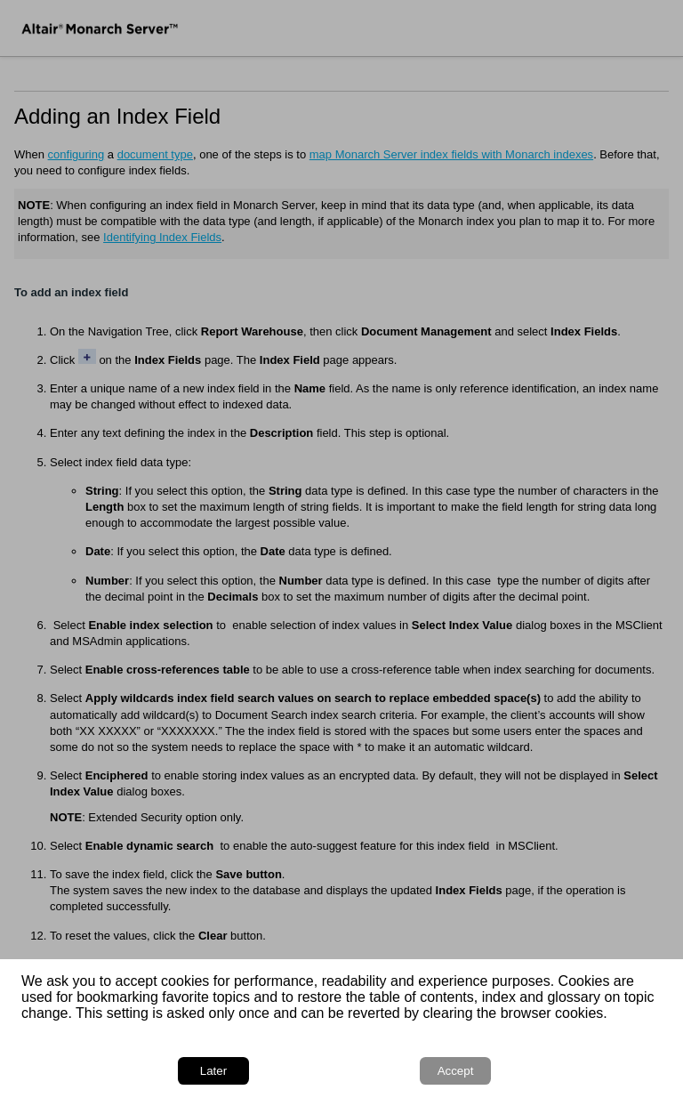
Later (213, 1071)
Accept (456, 1071)
